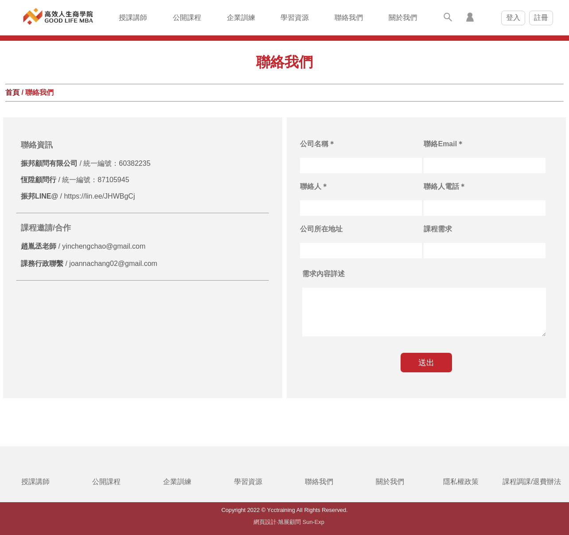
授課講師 (133, 17)
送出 (426, 362)
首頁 (12, 92)
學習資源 (295, 17)
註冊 (541, 17)
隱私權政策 (461, 481)
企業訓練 (241, 17)
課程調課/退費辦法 (532, 481)
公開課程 (187, 17)
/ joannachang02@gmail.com (89, 263)
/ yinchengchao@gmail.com (83, 246)
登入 (513, 17)
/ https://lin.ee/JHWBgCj (78, 196)
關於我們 (403, 17)
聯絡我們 (349, 17)
